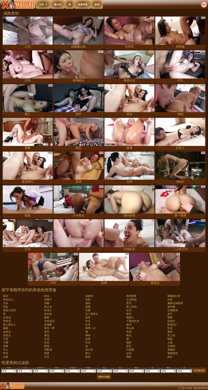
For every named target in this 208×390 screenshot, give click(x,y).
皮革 (88, 317)
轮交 (46, 342)
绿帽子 (48, 299)
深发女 (7, 335)
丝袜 (170, 299)
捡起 (88, 356)
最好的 (57, 4)
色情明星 (83, 4)
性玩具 (130, 328)
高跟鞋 (89, 296)
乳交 (170, 328)
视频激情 (172, 353)
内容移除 (191, 384)
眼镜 (46, 346)
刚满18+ (172, 324)
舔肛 (5, 296)
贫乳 (128, 346)
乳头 (88, 342)
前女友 (48, 313)
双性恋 (7, 321)
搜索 (97, 4)
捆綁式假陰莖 (175, 303)
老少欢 (89, 349)
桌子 (170, 313)
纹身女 (171, 321)
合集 (5, 356)
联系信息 (154, 384)
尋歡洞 (48, 349)
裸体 (88, 335)
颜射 (46, 317)
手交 (46, 356)
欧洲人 (48, 310)
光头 (5, 303)
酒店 (88, 303)
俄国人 (130, 317)
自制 (88, 299)
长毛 (88, 324)
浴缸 (5, 306)
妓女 (170, 356)
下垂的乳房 (132, 321)
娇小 (88, 353)
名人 (5, 349)
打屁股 (130, 349)
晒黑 (170, 317)
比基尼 (7, 317)
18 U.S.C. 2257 (176, 384)
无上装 (171, 335)
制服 (170, 339)
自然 (88, 339)
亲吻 (88, 306)
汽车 (5, 339)
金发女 (7, 331)
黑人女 (48, 306)
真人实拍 (131, 306)
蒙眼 (5, 328)
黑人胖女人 (9, 324)
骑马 (128, 313)
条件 (163, 384)
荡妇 (128, 342)
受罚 (128, 303)
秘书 (128, 324)
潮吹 (128, 356)
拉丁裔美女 (91, 313)
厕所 (170, 331)
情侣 (46, 296)
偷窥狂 (171, 349)
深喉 (46, 303)
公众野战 (131, 299)
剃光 (128, 335)
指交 (46, 331)
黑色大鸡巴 (9, 310)
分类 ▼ (43, 4)
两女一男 (49, 328)
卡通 (5, 342)
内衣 (88, 321)
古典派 (171, 346)
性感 (128, 331)
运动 (128, 353)
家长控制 (203, 384)
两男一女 (90, 328)
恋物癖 (48, 324)
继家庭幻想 (173, 296)
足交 (46, 339)
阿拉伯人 (8, 299)
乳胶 (88, 310)
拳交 (46, 335)
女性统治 (49, 321)
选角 (5, 346)
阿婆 (46, 353)
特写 (5, 353)
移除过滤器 (104, 376)
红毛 (128, 310)
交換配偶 (172, 310)
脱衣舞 (171, 306)
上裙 (170, 342)
